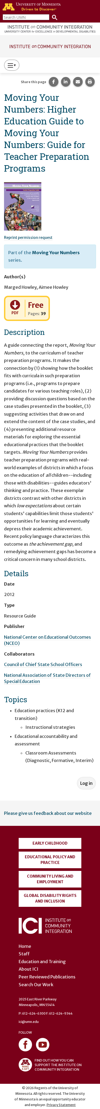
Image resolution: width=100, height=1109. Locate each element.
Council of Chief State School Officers (43, 664)
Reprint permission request (28, 237)
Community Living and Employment (50, 879)
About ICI (28, 969)
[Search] (53, 17)
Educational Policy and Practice (50, 860)
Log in (86, 783)
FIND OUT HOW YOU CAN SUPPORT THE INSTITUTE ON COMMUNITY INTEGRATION (50, 1064)
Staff (24, 953)
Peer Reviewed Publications (47, 976)
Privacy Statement (61, 1105)
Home (25, 946)
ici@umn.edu (29, 1022)
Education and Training (42, 961)
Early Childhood (50, 843)
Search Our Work (36, 984)
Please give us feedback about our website (48, 813)
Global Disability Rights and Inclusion (50, 898)
